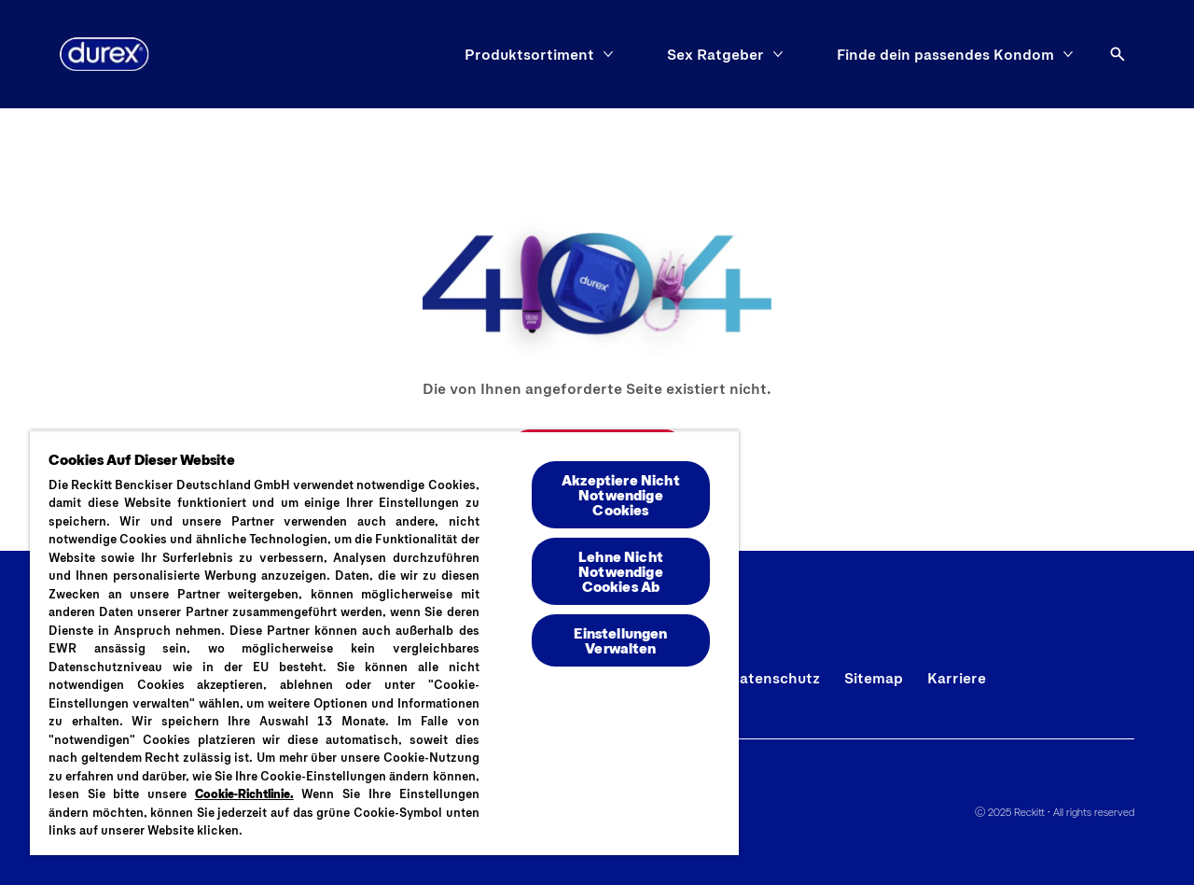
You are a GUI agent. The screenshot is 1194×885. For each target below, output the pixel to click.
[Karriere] (956, 678)
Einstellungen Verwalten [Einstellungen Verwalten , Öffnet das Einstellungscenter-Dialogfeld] (620, 640)
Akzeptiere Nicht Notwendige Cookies (621, 494)
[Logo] (104, 54)
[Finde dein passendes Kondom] (945, 54)
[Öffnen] (1117, 54)
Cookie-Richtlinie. (244, 793)
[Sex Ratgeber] (715, 54)
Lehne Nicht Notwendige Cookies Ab (620, 571)
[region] (384, 642)
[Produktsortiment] (529, 54)
